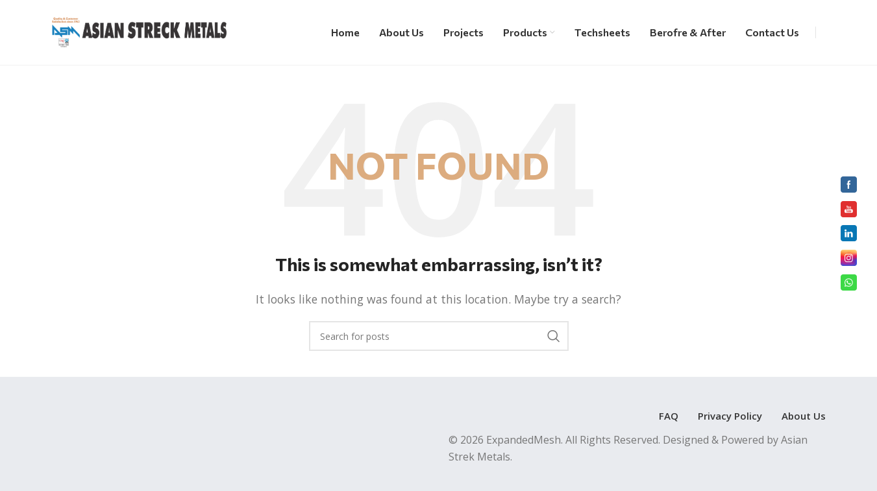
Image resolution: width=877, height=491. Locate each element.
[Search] (439, 336)
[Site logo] (139, 31)
